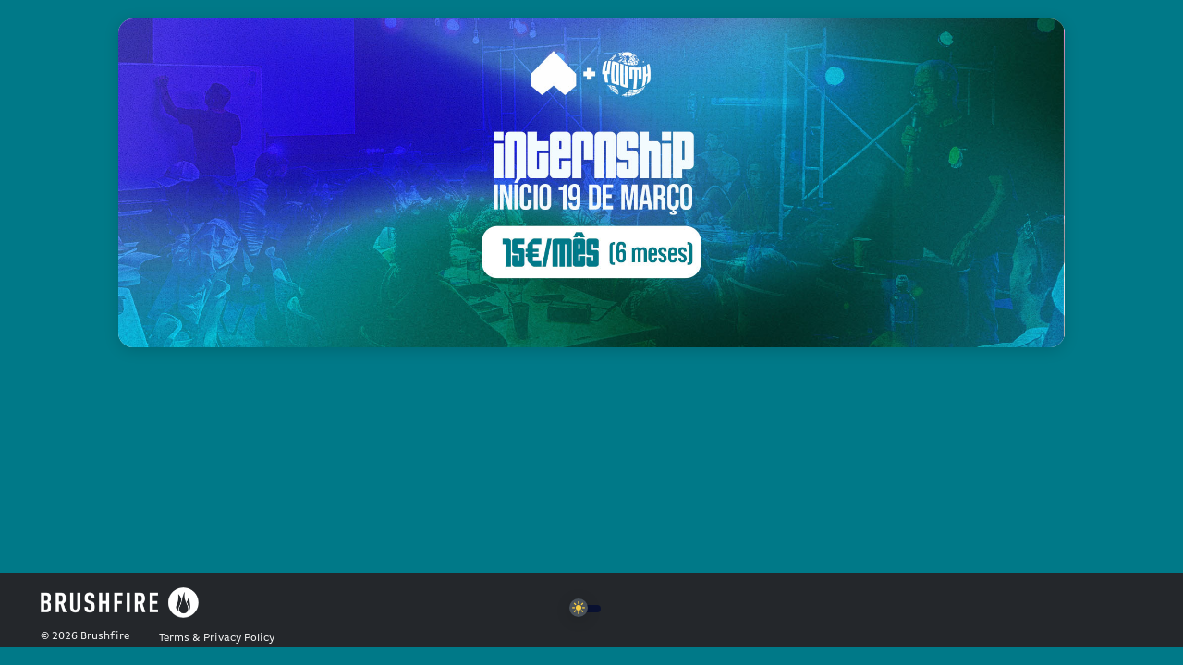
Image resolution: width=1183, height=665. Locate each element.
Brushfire (104, 636)
